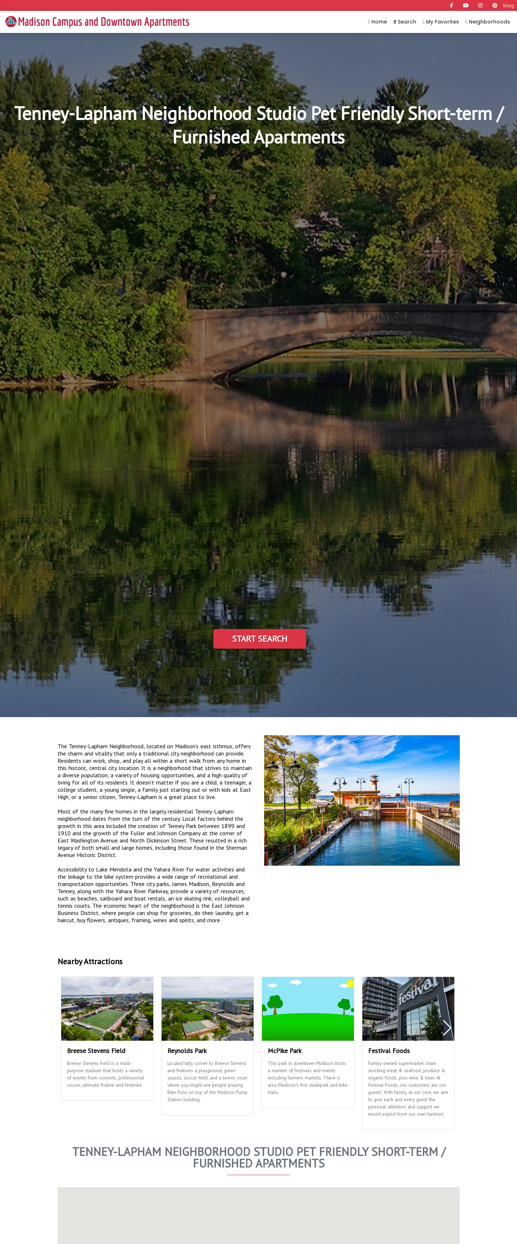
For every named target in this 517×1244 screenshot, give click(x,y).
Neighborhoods (488, 21)
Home (377, 21)
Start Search (259, 638)
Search (404, 21)
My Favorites (441, 21)
